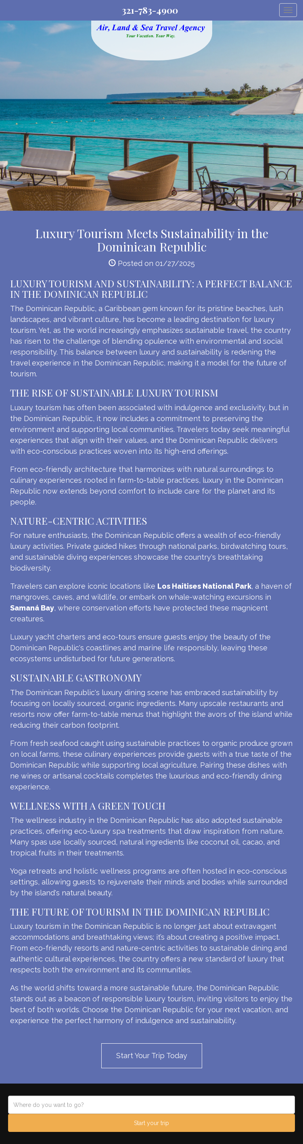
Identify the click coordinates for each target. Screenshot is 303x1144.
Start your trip (151, 1123)
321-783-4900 (150, 10)
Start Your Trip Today (151, 1055)
